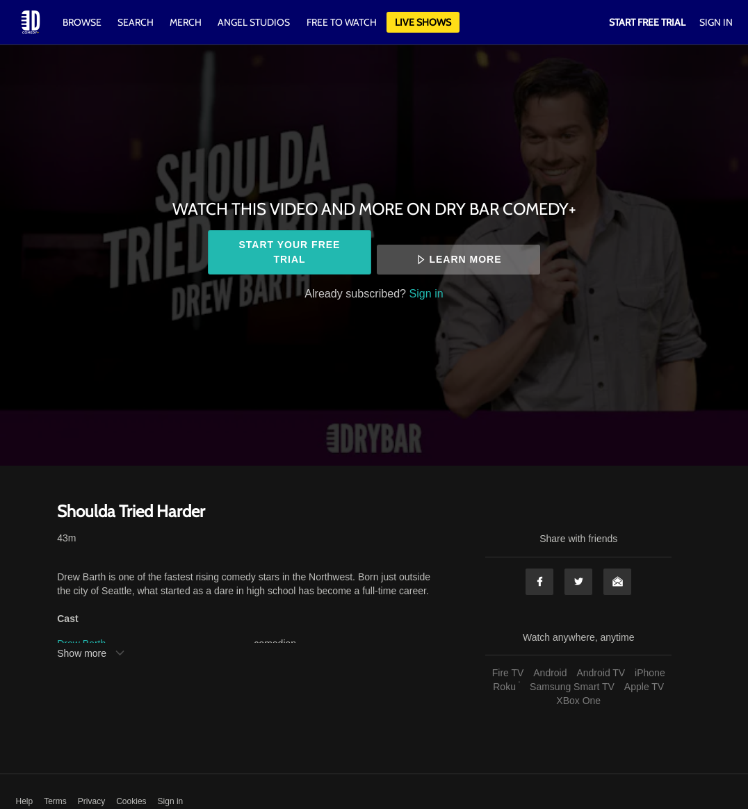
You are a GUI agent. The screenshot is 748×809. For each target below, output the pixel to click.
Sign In (716, 22)
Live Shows (423, 22)
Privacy (91, 801)
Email (617, 582)
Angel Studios (254, 22)
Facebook (539, 582)
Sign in (426, 293)
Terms (55, 801)
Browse (83, 22)
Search (136, 22)
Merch (186, 22)
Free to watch (342, 22)
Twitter (578, 582)
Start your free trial (290, 252)
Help (24, 801)
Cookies (131, 801)
